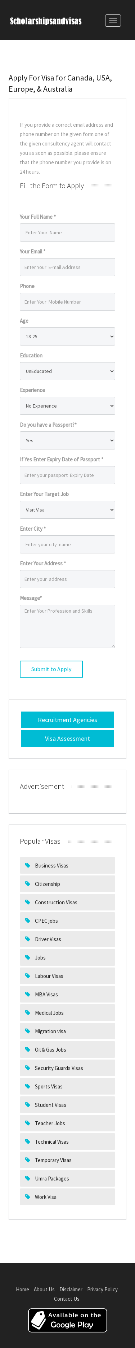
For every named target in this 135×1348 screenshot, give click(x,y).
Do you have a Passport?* (48, 424)
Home (22, 1289)
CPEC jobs (46, 920)
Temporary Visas (53, 1160)
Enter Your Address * (43, 563)
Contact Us (67, 1298)
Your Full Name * (38, 216)
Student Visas (50, 1104)
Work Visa (45, 1196)
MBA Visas (46, 994)
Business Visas (51, 865)
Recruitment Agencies (67, 720)
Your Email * (32, 251)
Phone (27, 286)
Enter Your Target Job (44, 494)
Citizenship (47, 883)
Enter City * (33, 528)
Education (31, 355)
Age (24, 320)
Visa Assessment (67, 738)
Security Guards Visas (58, 1068)
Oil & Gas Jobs (50, 1049)
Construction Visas (55, 902)
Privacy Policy (102, 1289)
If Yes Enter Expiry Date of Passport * (61, 459)
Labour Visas (48, 976)
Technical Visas (51, 1141)
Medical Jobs (49, 1012)
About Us (44, 1289)
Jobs (40, 957)
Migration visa (50, 1031)
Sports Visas (48, 1086)
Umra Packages (51, 1178)
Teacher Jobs (49, 1123)
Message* (31, 598)
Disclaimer (70, 1289)
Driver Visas (47, 939)
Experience (32, 390)
